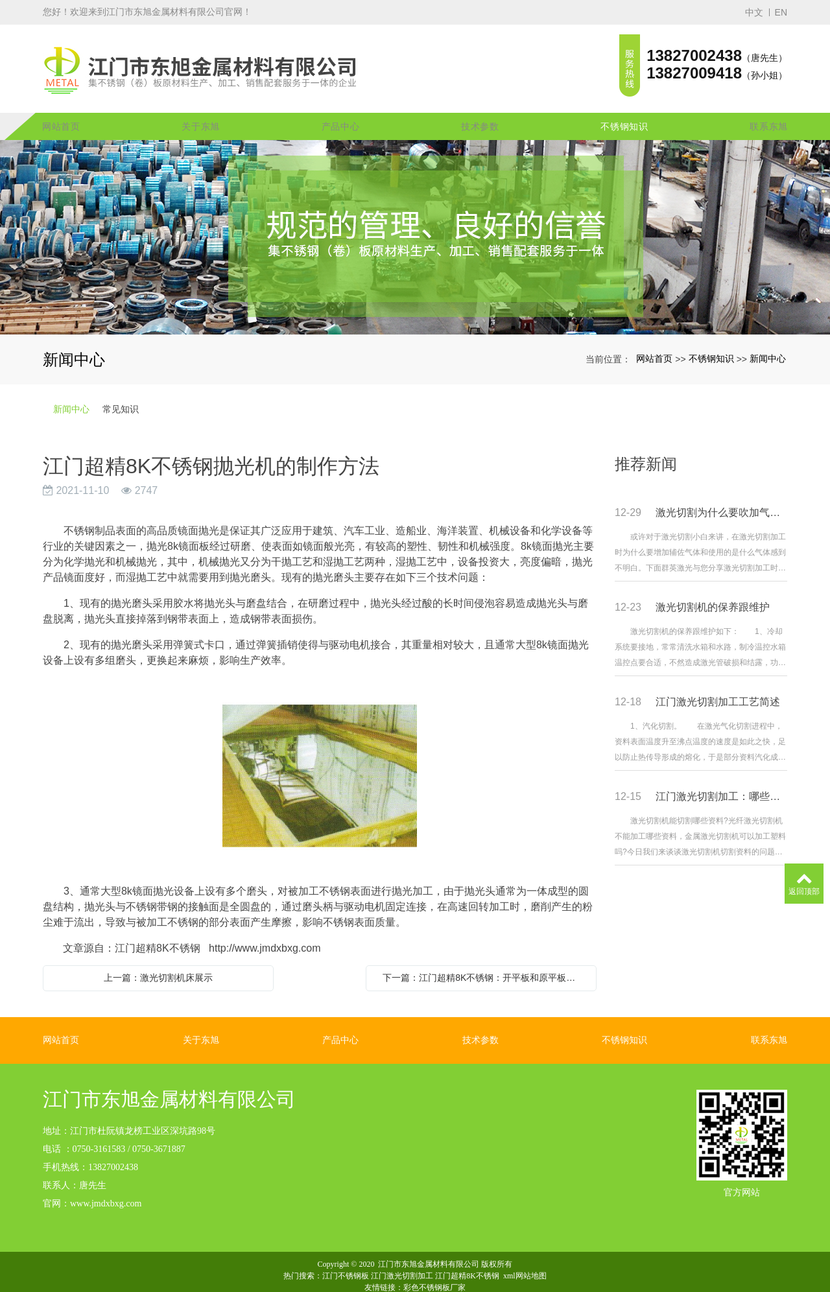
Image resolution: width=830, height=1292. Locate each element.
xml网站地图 (525, 1256)
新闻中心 (768, 339)
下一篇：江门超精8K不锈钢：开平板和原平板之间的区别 (484, 958)
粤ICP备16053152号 (415, 1279)
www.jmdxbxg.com (105, 1184)
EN (781, 12)
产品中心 (341, 107)
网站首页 (61, 107)
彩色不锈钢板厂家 (434, 1268)
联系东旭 (769, 107)
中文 (754, 12)
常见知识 (120, 389)
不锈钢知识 (624, 107)
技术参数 (480, 107)
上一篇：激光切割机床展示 (158, 958)
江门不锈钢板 (345, 1256)
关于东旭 (201, 107)
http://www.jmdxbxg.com (265, 928)
